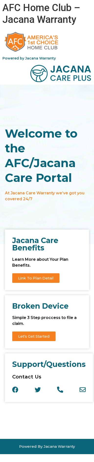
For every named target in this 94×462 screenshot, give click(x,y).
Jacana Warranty (40, 58)
